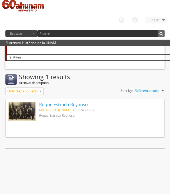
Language (121, 20)
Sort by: (127, 90)
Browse (16, 33)
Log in (154, 20)
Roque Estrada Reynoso (63, 105)
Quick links (135, 20)
